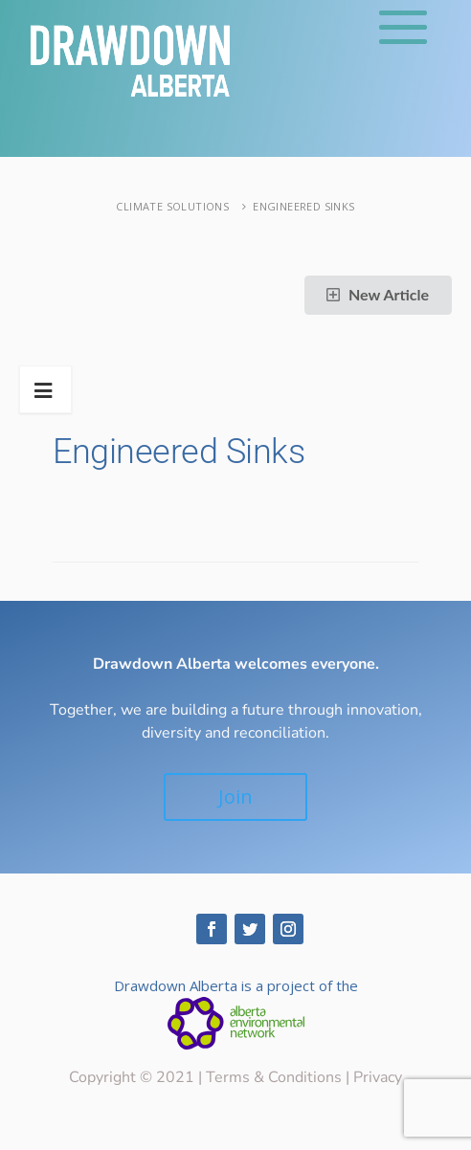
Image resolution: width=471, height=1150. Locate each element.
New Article (376, 294)
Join (235, 796)
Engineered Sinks (303, 206)
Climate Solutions (172, 206)
